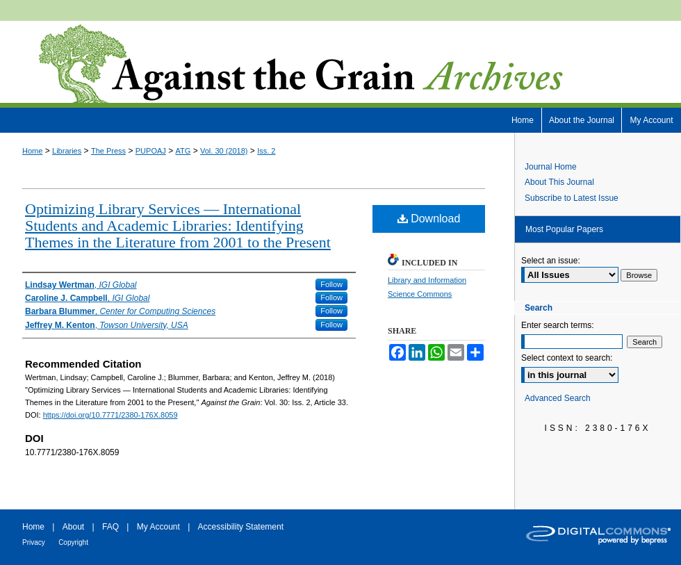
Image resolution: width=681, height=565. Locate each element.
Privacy (33, 542)
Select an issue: (550, 260)
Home (32, 151)
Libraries (66, 151)
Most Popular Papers (564, 229)
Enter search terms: (557, 325)
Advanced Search (558, 398)
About (73, 527)
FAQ (110, 527)
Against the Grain (340, 64)
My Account (158, 527)
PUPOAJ (151, 151)
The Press (108, 151)
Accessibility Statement (241, 527)
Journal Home (551, 167)
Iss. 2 (266, 151)
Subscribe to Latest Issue (571, 198)
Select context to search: (566, 358)
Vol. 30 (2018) (224, 151)
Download (429, 218)
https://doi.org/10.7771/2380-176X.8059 (110, 415)
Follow (331, 284)
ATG (183, 151)
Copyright (73, 542)
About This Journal (559, 182)
